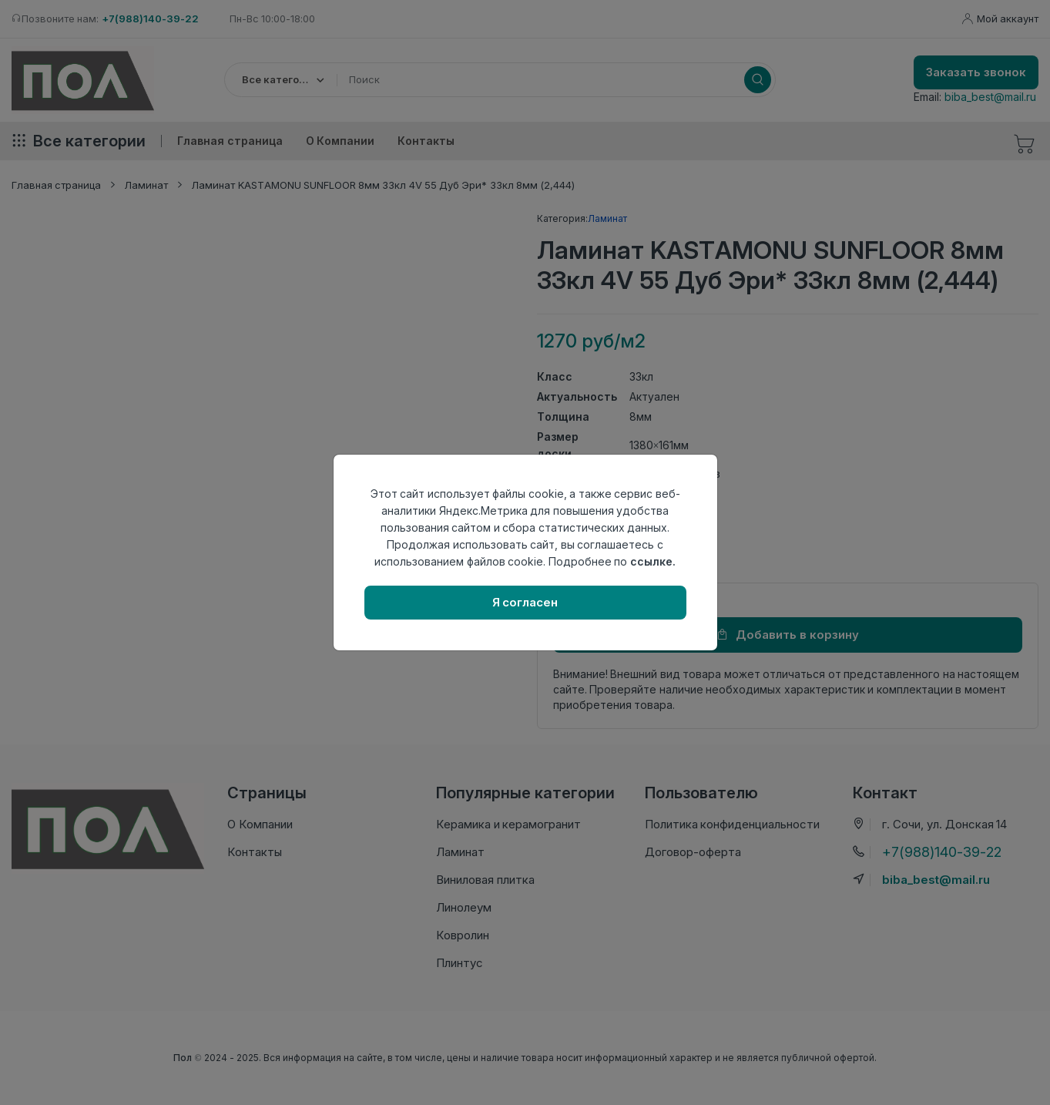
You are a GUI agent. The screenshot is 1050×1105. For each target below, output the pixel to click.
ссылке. (653, 561)
